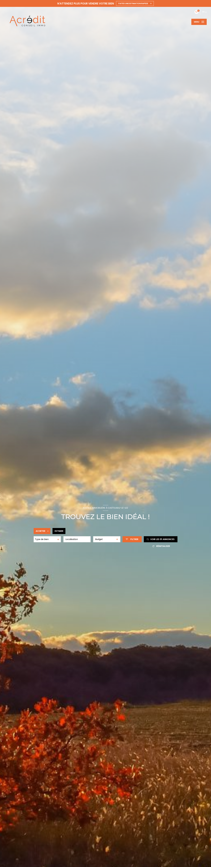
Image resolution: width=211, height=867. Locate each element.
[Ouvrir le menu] (199, 22)
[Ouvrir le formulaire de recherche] (132, 539)
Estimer (59, 531)
